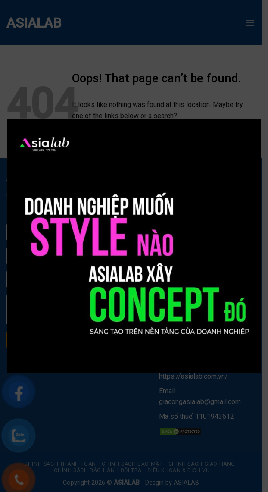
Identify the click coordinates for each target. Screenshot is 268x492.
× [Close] (245, 125)
